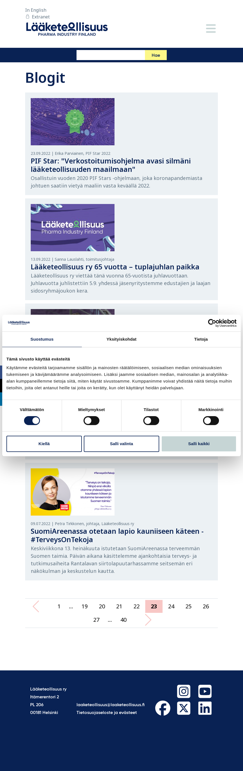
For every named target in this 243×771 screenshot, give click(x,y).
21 (119, 606)
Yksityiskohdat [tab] (121, 339)
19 (85, 606)
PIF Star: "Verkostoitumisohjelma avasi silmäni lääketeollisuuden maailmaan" (111, 165)
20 (102, 606)
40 (123, 619)
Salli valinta (121, 443)
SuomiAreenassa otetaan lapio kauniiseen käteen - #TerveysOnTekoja (117, 535)
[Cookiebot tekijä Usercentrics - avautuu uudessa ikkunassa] (212, 323)
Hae (156, 55)
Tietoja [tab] (201, 339)
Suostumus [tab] (42, 339)
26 (206, 606)
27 (96, 619)
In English (35, 10)
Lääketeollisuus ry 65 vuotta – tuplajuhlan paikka (115, 266)
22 (137, 606)
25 (188, 606)
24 (171, 606)
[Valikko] (211, 29)
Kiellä (44, 443)
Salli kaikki (199, 443)
